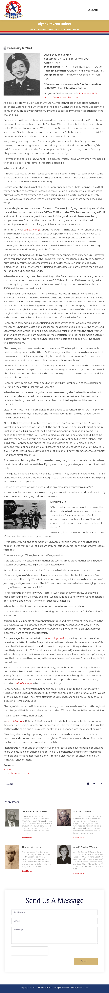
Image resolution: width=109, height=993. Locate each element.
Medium (8, 769)
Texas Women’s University (18, 773)
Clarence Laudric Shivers (34, 811)
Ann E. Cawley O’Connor (85, 847)
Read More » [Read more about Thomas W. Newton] (27, 871)
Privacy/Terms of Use (79, 988)
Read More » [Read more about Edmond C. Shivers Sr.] (78, 838)
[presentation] (29, 951)
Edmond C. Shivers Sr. (84, 811)
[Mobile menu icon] (103, 10)
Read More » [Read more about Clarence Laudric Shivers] (27, 838)
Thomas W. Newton (32, 847)
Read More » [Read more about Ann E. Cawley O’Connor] (78, 874)
